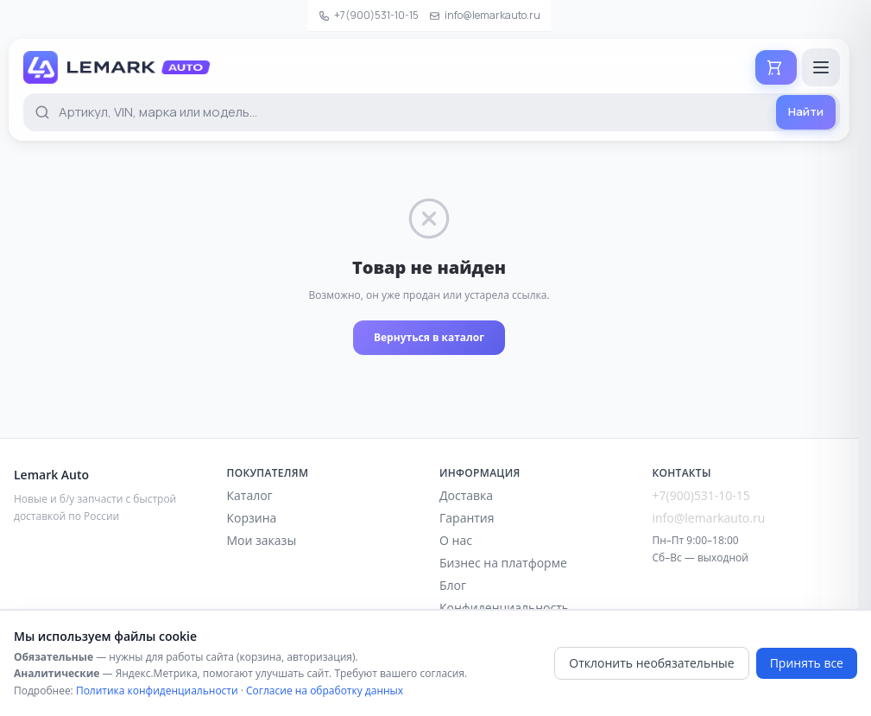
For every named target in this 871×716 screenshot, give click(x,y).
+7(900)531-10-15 (369, 15)
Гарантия (467, 518)
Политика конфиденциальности (157, 690)
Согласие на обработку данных (324, 690)
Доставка (466, 495)
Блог (452, 585)
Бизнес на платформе (503, 562)
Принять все (806, 663)
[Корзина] (776, 67)
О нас (455, 540)
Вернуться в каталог (429, 337)
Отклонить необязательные (651, 663)
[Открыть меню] (821, 67)
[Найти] (806, 112)
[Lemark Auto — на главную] (116, 67)
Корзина (252, 518)
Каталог (250, 495)
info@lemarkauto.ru (484, 15)
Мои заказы (262, 540)
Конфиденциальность (504, 607)
